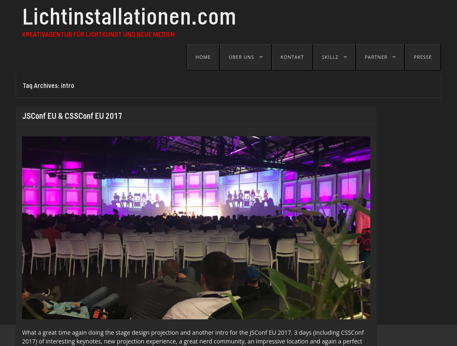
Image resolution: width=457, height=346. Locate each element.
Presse (423, 57)
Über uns (241, 57)
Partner (376, 57)
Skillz (330, 57)
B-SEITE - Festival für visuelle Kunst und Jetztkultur (188, 335)
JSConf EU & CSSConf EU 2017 (72, 117)
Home (203, 57)
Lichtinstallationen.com (129, 19)
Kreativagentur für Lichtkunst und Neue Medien (98, 35)
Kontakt (292, 57)
